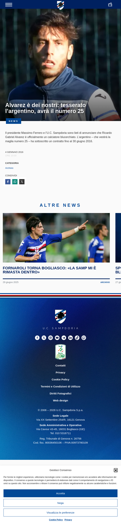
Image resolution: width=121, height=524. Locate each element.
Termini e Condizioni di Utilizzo (60, 392)
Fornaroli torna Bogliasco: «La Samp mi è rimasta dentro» (50, 276)
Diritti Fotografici (60, 399)
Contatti (60, 371)
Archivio (9, 168)
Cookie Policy (56, 520)
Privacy (68, 520)
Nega (60, 502)
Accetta (60, 493)
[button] (116, 470)
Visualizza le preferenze (60, 512)
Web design (60, 406)
